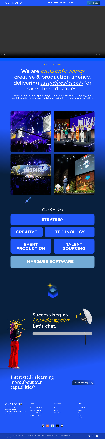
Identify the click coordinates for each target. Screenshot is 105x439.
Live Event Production (36, 410)
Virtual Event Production (36, 407)
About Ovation (82, 407)
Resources (57, 407)
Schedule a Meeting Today (83, 383)
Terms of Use (42, 435)
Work (56, 2)
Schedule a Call (93, 3)
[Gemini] (52, 426)
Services (63, 2)
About (49, 2)
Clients (71, 2)
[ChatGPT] (43, 426)
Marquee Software (50, 261)
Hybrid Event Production (36, 412)
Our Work (81, 412)
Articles (56, 410)
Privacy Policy (51, 435)
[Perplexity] (62, 426)
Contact (80, 415)
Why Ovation (82, 417)
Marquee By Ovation (35, 415)
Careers (80, 410)
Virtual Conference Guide (61, 412)
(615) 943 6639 (32, 435)
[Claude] (48, 426)
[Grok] (57, 426)
